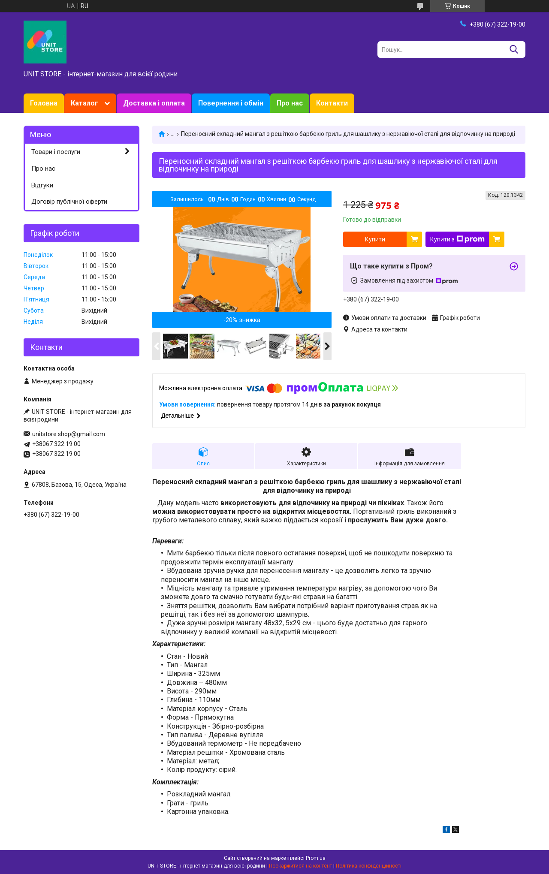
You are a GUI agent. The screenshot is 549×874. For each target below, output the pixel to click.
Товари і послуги (55, 152)
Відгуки (42, 185)
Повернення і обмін (230, 103)
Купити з (457, 239)
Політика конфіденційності (368, 866)
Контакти (332, 103)
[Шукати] (513, 49)
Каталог (84, 103)
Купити (375, 239)
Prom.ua (316, 858)
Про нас (290, 103)
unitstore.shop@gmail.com (68, 434)
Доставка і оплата (154, 103)
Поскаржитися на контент (300, 866)
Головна (43, 103)
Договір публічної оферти (69, 201)
